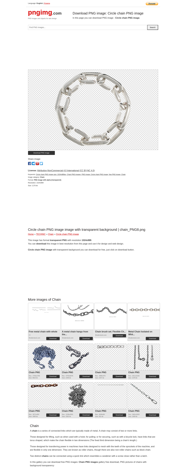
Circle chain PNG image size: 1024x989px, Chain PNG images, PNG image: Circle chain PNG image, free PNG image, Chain (81, 174)
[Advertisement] (93, 51)
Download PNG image (41, 153)
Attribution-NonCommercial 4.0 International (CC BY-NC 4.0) (66, 170)
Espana (47, 3)
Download (52, 338)
